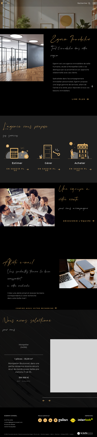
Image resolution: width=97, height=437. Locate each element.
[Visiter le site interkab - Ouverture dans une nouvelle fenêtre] (85, 419)
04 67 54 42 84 (8, 420)
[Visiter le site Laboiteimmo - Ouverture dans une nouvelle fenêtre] (85, 433)
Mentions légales (45, 434)
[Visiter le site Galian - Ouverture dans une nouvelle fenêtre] (63, 420)
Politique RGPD (64, 434)
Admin (52, 434)
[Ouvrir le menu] (94, 3)
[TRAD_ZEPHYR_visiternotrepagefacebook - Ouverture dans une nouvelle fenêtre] (40, 420)
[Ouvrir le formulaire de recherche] (83, 3)
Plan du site (37, 434)
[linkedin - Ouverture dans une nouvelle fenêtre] (50, 420)
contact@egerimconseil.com (13, 422)
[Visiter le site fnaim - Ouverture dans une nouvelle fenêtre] (73, 420)
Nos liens (57, 434)
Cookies (71, 434)
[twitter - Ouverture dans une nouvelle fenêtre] (45, 420)
